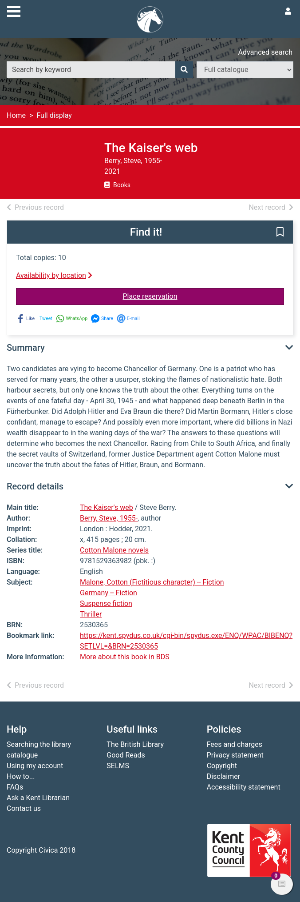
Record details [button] (35, 486)
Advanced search (265, 52)
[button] (280, 232)
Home (16, 115)
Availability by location (54, 275)
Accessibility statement (243, 787)
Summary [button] (26, 347)
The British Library (135, 744)
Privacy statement (235, 755)
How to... (21, 776)
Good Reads (126, 755)
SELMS (118, 766)
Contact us (24, 808)
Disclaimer (223, 776)
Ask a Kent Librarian (38, 798)
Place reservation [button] (182, 296)
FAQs (15, 787)
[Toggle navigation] (13, 10)
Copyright (222, 766)
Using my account (35, 766)
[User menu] (288, 12)
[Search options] (245, 69)
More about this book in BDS (125, 657)
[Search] (184, 69)
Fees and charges (234, 744)
